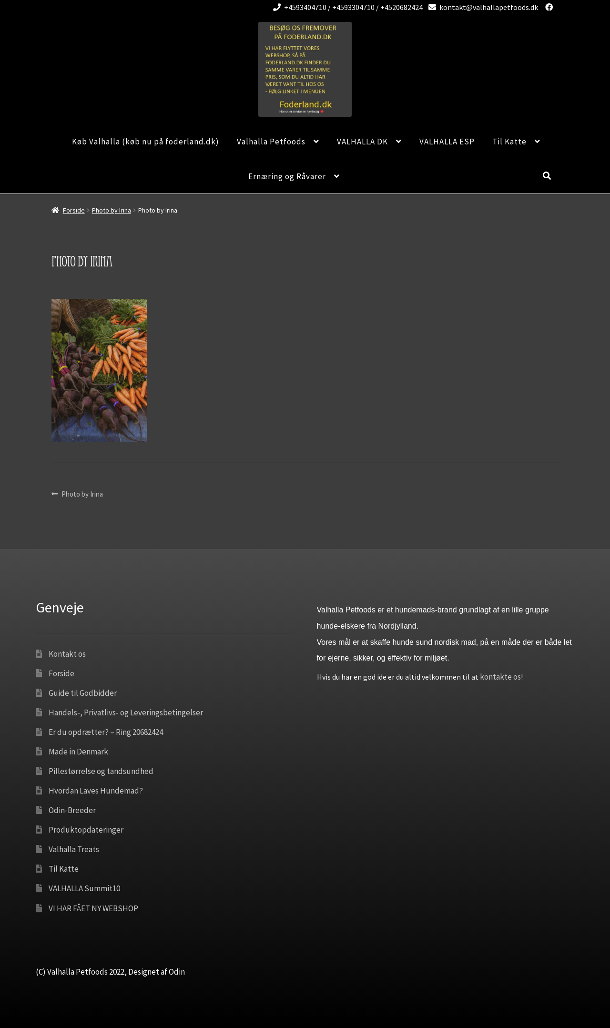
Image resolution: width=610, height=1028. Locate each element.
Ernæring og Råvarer (287, 176)
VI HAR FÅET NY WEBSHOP (93, 908)
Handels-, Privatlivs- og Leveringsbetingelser (126, 712)
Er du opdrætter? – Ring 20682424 (106, 732)
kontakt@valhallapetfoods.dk (481, 7)
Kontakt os (67, 654)
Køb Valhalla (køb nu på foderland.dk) (145, 141)
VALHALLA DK (362, 141)
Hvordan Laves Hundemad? (96, 790)
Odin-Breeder (72, 810)
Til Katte (509, 141)
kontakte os (500, 677)
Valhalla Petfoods (271, 141)
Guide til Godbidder (83, 693)
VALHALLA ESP (447, 141)
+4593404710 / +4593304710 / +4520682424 (346, 7)
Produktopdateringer (86, 829)
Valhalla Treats (74, 849)
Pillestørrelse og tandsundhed (101, 771)
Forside (74, 210)
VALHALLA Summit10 (84, 888)
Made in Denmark (78, 751)
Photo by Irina (111, 210)
